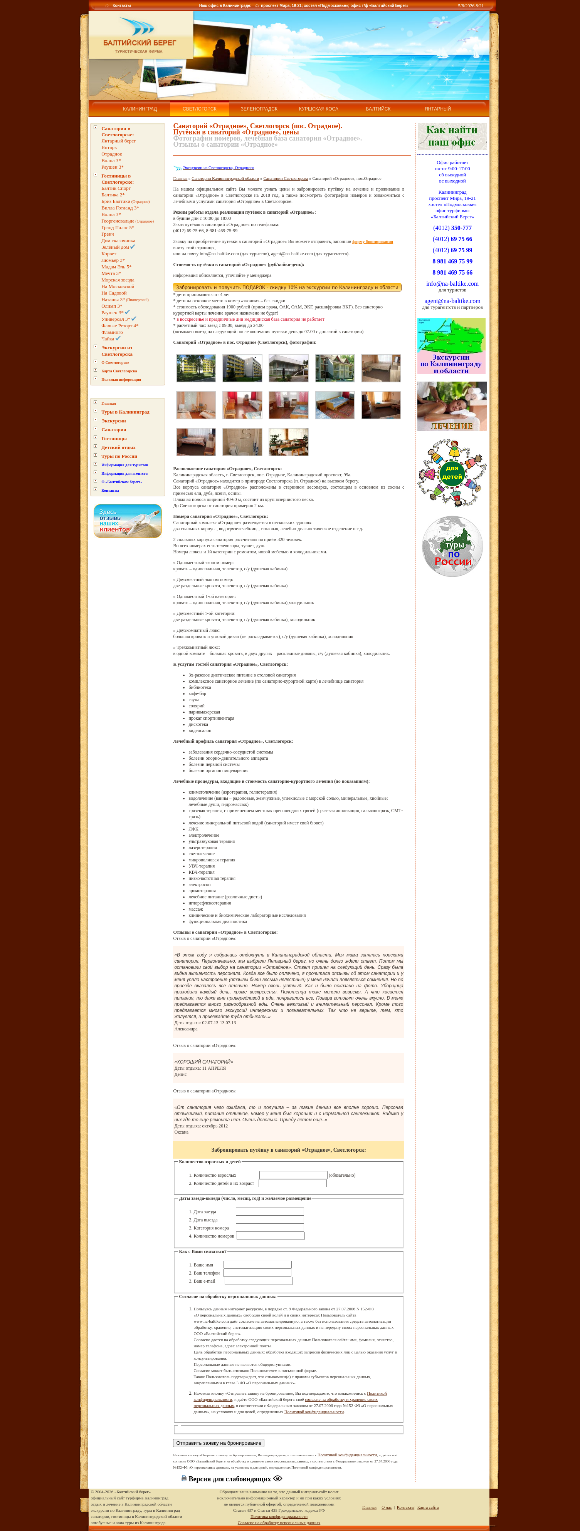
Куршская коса (318, 109)
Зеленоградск (259, 109)
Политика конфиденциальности (279, 1516)
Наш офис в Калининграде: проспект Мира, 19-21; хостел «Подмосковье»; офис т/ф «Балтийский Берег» (303, 5)
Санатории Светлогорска (286, 178)
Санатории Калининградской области (225, 178)
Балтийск (378, 109)
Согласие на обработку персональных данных (279, 1522)
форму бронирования (372, 241)
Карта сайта (428, 1507)
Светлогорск (200, 109)
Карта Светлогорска (119, 371)
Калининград (140, 109)
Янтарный (438, 109)
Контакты (121, 5)
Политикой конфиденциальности (314, 1411)
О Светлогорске (115, 362)
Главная (108, 403)
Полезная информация (121, 379)
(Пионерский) (125, 300)
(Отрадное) (125, 201)
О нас (387, 1507)
